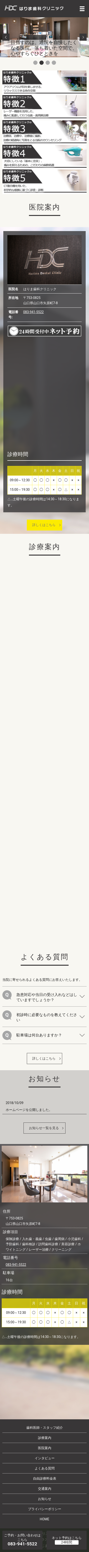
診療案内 (44, 1438)
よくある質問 (45, 1468)
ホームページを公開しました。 (29, 1110)
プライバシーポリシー (44, 1509)
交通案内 (44, 1489)
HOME (44, 1519)
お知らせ (44, 1499)
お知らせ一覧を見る (44, 1128)
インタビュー (45, 1458)
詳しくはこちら (44, 525)
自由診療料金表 (44, 1478)
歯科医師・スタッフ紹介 (44, 1427)
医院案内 (44, 1448)
